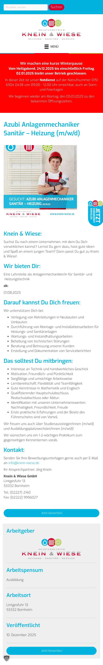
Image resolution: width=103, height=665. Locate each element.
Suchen (56, 7)
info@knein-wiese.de (23, 463)
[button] (51, 513)
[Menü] (51, 46)
